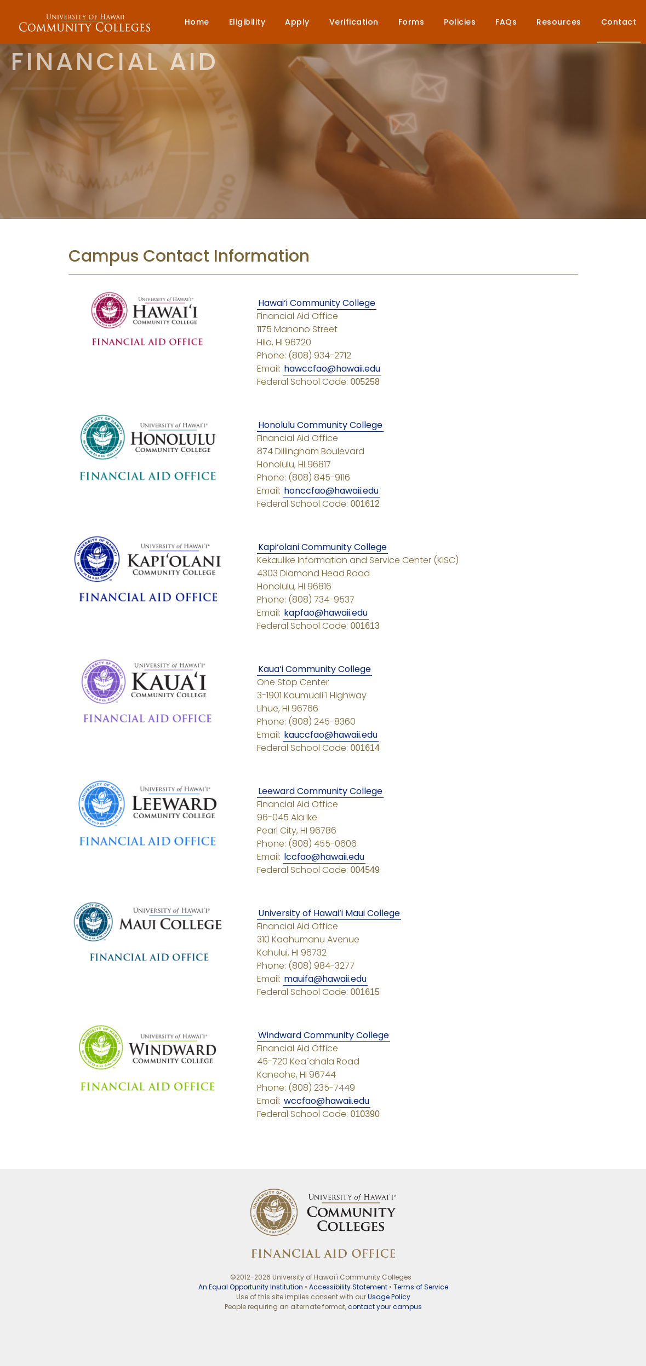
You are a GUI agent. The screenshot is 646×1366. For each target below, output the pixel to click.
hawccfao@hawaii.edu (332, 368)
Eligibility (247, 21)
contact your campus (385, 1306)
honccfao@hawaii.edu (331, 490)
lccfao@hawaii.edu (324, 856)
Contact (619, 21)
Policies (460, 21)
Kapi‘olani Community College (322, 547)
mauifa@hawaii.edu (325, 979)
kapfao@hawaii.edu (326, 612)
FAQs (506, 21)
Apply (297, 21)
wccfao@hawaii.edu (326, 1101)
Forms (411, 21)
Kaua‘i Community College (314, 669)
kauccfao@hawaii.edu (331, 734)
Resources (558, 21)
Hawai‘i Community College (316, 303)
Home (197, 21)
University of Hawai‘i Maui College (329, 913)
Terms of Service (420, 1287)
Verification (354, 21)
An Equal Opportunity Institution (250, 1287)
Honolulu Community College (320, 425)
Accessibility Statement (348, 1287)
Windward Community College (323, 1035)
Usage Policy (389, 1296)
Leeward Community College (320, 791)
